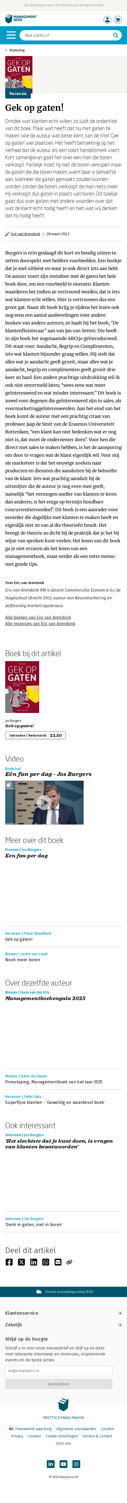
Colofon (107, 1429)
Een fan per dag (26, 856)
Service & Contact (97, 1436)
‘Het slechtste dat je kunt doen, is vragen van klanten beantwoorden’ (59, 1144)
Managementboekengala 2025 (45, 999)
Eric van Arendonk (25, 234)
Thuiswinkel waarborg (31, 1429)
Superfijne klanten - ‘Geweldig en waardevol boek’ (55, 1102)
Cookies (34, 1436)
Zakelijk (63, 1325)
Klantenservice (63, 1313)
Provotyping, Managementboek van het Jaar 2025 (53, 1081)
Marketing (17, 50)
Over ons (63, 1443)
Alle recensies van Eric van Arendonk (40, 623)
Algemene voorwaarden (76, 1429)
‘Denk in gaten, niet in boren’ (34, 1224)
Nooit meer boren (22, 959)
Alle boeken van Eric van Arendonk (38, 617)
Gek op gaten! (19, 726)
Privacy (17, 1436)
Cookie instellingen (62, 1436)
